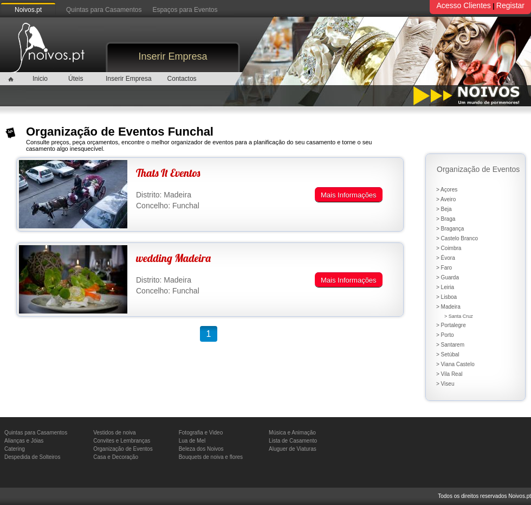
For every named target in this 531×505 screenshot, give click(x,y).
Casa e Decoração (115, 457)
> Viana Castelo (455, 364)
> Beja (444, 209)
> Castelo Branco (457, 238)
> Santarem (450, 345)
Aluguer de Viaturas (292, 449)
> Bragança (450, 229)
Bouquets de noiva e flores (211, 457)
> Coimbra (448, 248)
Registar (510, 5)
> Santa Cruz (458, 316)
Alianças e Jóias (23, 441)
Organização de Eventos (123, 449)
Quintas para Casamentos (103, 10)
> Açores (446, 190)
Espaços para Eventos (184, 10)
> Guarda (447, 277)
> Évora (445, 258)
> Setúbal (447, 354)
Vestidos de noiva (114, 433)
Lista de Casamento (293, 441)
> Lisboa (446, 297)
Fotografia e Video (201, 433)
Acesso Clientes (463, 5)
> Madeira (448, 307)
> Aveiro (446, 199)
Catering (14, 449)
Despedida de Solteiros (32, 457)
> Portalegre (451, 325)
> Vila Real (449, 374)
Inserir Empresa (172, 56)
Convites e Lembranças (121, 441)
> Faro (444, 268)
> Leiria (445, 287)
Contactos (182, 78)
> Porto (445, 335)
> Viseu (445, 384)
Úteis (75, 78)
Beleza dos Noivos (201, 449)
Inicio (40, 78)
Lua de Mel (192, 441)
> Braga (445, 219)
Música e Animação (292, 433)
